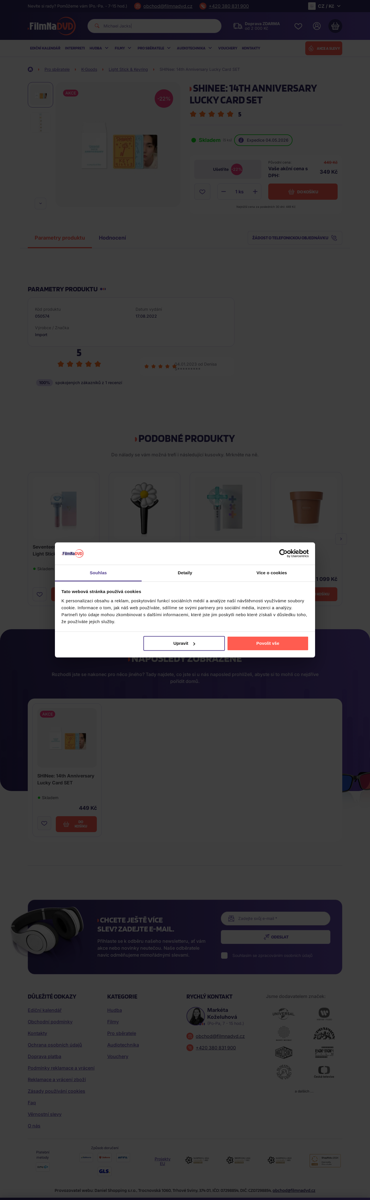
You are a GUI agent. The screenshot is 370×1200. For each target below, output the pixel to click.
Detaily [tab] (185, 572)
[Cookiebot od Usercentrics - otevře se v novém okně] (283, 553)
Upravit (184, 643)
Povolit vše (267, 643)
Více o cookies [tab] (271, 572)
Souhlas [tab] (98, 572)
